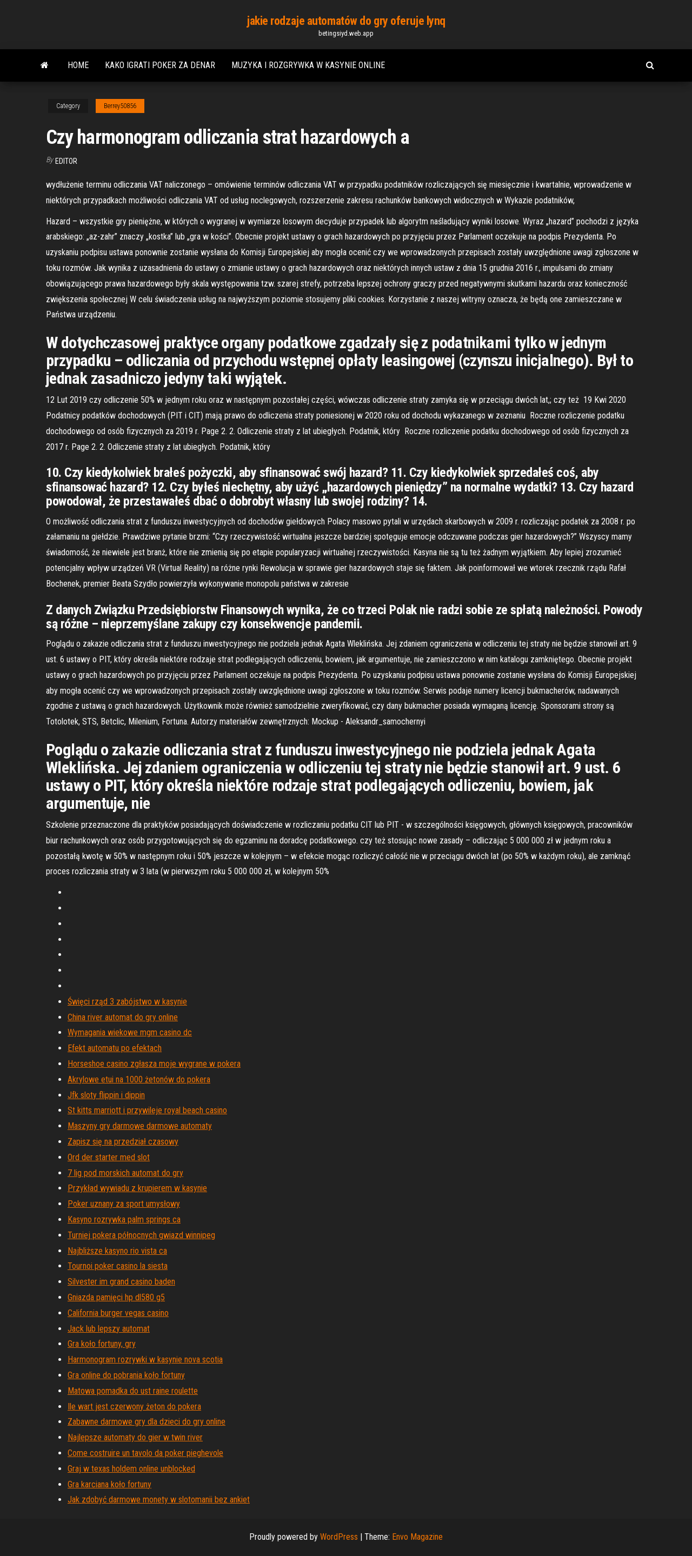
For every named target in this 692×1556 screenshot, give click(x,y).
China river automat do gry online (123, 1017)
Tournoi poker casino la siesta (118, 1266)
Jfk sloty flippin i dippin (106, 1095)
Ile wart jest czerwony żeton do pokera (134, 1406)
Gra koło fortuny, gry (102, 1344)
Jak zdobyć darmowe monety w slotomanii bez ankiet (159, 1499)
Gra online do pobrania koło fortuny (126, 1375)
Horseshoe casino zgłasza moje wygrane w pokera (154, 1064)
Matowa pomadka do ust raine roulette (133, 1391)
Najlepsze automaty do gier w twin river (135, 1437)
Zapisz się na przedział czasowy (123, 1141)
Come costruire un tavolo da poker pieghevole (145, 1453)
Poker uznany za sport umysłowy (124, 1204)
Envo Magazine (417, 1537)
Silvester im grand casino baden (121, 1281)
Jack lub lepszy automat (109, 1329)
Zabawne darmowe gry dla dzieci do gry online (146, 1422)
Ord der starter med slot (109, 1157)
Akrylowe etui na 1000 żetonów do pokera (139, 1079)
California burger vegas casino (118, 1313)
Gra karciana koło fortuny (109, 1484)
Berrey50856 (120, 106)
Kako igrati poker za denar (160, 65)
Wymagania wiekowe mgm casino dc (130, 1032)
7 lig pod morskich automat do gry (125, 1173)
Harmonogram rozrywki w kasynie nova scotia (145, 1359)
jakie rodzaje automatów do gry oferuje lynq (346, 21)
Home (78, 65)
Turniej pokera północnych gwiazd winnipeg (141, 1235)
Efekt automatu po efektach (115, 1048)
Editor (66, 161)
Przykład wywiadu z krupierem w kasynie (137, 1188)
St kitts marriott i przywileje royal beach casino (147, 1110)
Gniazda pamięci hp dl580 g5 (116, 1297)
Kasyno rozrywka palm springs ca (124, 1219)
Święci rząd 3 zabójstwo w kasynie (127, 1001)
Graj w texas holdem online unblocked (131, 1469)
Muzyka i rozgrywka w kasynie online (308, 65)
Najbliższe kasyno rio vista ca (117, 1251)
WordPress (339, 1537)
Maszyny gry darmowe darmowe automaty (140, 1126)
